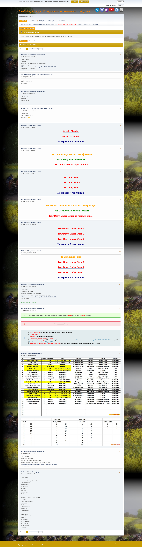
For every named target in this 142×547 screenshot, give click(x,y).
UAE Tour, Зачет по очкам (71, 159)
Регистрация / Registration (36, 91)
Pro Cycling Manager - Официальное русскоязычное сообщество (54, 11)
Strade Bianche (71, 131)
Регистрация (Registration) (36, 54)
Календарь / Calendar (35, 353)
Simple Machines (31, 543)
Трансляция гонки (71, 256)
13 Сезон (24, 125)
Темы (30, 41)
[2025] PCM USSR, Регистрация (42, 74)
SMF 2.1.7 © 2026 (22, 543)
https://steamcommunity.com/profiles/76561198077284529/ (39, 297)
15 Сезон (24, 54)
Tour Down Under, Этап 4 (71, 228)
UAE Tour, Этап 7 (71, 187)
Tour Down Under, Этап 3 (71, 272)
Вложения (37, 41)
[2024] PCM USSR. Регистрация (42, 108)
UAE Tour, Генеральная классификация (71, 154)
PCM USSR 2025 (26, 74)
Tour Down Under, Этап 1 (71, 262)
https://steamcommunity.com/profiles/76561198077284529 (39, 67)
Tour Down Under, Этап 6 (71, 239)
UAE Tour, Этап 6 (71, 182)
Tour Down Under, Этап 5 (71, 233)
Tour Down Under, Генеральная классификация (71, 205)
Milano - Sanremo (71, 136)
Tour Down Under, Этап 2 (71, 267)
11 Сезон (24, 472)
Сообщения (23, 41)
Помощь (106, 543)
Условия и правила (114, 543)
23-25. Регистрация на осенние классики (41, 472)
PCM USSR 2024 (26, 108)
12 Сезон (24, 451)
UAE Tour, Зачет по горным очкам (71, 164)
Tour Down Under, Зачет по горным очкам (71, 216)
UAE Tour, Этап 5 (71, 177)
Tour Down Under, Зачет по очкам (71, 210)
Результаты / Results (34, 125)
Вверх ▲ (122, 543)
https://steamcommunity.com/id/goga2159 (41, 342)
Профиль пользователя (27, 28)
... (35, 48)
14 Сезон (24, 91)
